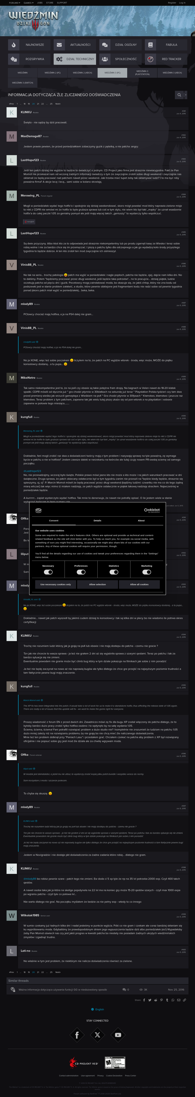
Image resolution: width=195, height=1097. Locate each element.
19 (29, 104)
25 (51, 104)
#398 (180, 869)
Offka (26, 518)
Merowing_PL (31, 195)
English (97, 1009)
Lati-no (27, 951)
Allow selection (97, 584)
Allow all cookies (139, 584)
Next (57, 104)
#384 (180, 195)
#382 (180, 136)
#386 (180, 265)
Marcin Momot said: (33, 700)
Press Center (130, 1076)
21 (38, 104)
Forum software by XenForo (97, 1094)
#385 (180, 233)
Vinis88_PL (30, 265)
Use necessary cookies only (55, 584)
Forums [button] (13, 3)
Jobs (40, 2)
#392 (180, 554)
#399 (180, 916)
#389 (180, 378)
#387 (180, 304)
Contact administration (68, 1076)
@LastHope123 (33, 471)
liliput (26, 554)
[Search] (179, 95)
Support (62, 2)
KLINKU (27, 112)
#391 (180, 518)
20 (33, 104)
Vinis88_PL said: (32, 599)
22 (42, 104)
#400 (180, 951)
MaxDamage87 (32, 136)
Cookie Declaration (114, 1076)
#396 (180, 755)
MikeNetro (29, 378)
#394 (180, 635)
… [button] (20, 104)
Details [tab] (97, 520)
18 (25, 104)
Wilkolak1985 (31, 916)
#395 (180, 686)
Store (49, 2)
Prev (12, 104)
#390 (180, 417)
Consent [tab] (53, 520)
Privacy (100, 1076)
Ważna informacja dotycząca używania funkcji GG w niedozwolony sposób (64, 990)
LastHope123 (31, 160)
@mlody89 (31, 879)
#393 (180, 585)
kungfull (28, 417)
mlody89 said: (31, 342)
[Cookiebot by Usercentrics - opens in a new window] (146, 510)
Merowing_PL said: (33, 431)
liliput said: (29, 769)
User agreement (88, 1076)
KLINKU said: (30, 821)
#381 (180, 112)
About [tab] (141, 520)
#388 (180, 328)
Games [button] (27, 3)
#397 (180, 807)
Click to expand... (103, 846)
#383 (180, 160)
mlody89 (28, 304)
